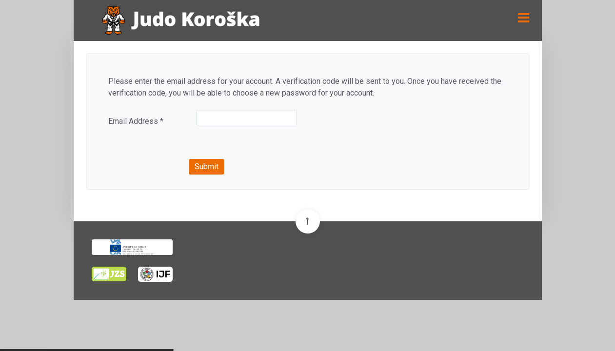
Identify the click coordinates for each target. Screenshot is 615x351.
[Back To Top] (308, 221)
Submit (206, 166)
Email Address (135, 121)
